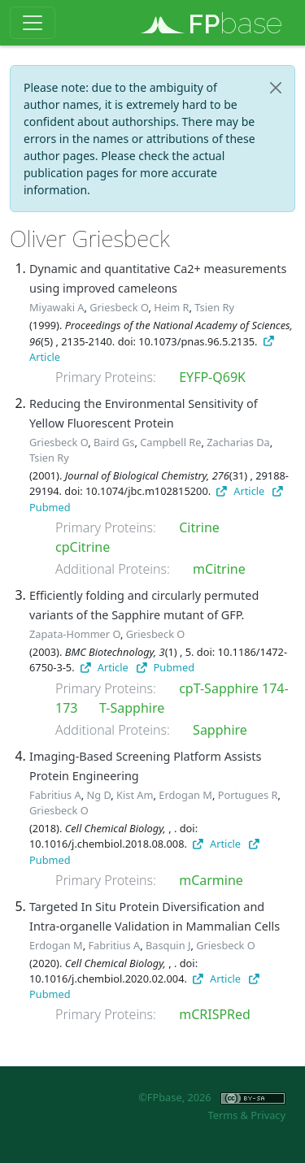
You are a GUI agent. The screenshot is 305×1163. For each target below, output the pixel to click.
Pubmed (165, 667)
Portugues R (248, 795)
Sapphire (220, 730)
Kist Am (134, 795)
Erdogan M (185, 795)
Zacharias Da (238, 442)
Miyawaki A (57, 307)
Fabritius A (55, 795)
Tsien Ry (214, 307)
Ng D (99, 795)
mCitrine (219, 569)
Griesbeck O (118, 307)
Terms (222, 1115)
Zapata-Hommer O (74, 634)
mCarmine (211, 880)
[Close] (275, 88)
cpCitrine (82, 547)
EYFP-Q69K (212, 377)
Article (240, 491)
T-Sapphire (131, 708)
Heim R (171, 307)
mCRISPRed (215, 1014)
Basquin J (168, 945)
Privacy (268, 1115)
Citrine (199, 527)
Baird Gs (114, 442)
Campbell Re (170, 442)
